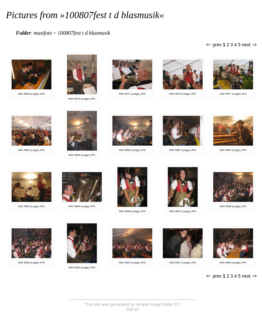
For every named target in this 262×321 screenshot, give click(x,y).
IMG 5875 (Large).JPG (182, 93)
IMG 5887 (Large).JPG (182, 150)
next (249, 44)
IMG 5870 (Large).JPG (82, 98)
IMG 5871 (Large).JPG (132, 93)
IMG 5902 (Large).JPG (132, 262)
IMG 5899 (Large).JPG (31, 262)
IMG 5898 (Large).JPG (233, 206)
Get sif (132, 309)
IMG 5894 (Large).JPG (82, 206)
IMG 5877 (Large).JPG (233, 93)
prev (214, 44)
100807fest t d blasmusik (112, 15)
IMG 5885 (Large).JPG (82, 155)
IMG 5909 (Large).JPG (233, 262)
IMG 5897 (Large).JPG (182, 211)
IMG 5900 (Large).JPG (82, 267)
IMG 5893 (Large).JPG (31, 206)
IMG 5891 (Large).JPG (233, 150)
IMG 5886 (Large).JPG (132, 150)
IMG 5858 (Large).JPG (31, 93)
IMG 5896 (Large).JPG (132, 211)
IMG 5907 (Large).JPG (182, 262)
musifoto (43, 33)
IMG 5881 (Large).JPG (31, 150)
